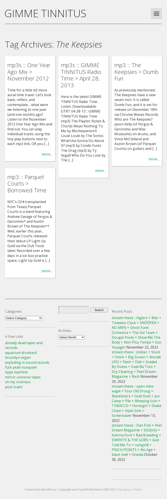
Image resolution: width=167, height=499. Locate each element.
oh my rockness (18, 381)
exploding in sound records (27, 362)
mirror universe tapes (23, 377)
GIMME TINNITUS (45, 13)
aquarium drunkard (21, 352)
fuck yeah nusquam (21, 367)
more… (47, 154)
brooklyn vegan (18, 357)
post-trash (13, 387)
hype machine (16, 372)
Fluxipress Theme (130, 489)
